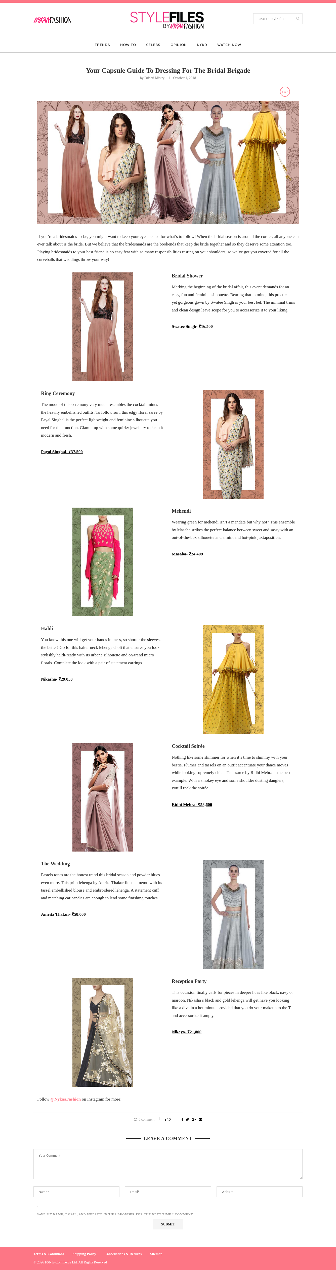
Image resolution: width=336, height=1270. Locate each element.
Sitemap (156, 1254)
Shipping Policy (84, 1254)
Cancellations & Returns (123, 1254)
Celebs (153, 45)
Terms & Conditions (48, 1254)
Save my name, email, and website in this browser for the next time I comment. (115, 1214)
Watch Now (229, 45)
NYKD (202, 45)
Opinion (179, 45)
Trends (102, 45)
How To (128, 45)
